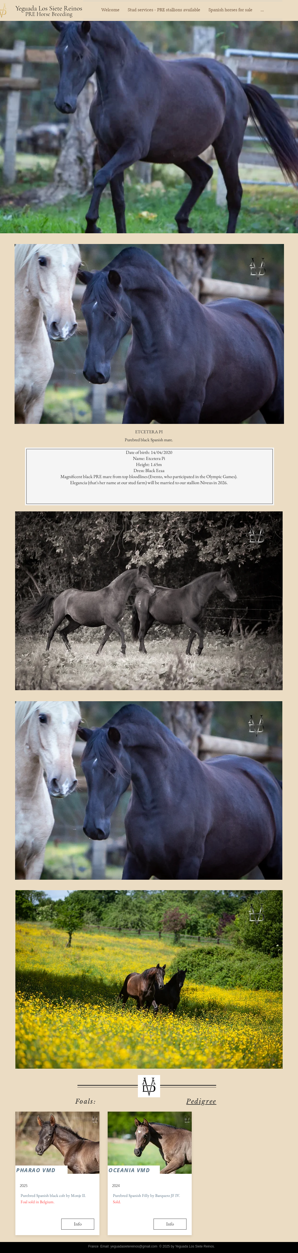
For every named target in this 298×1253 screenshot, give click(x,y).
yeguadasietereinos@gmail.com (133, 1246)
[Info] (77, 1224)
